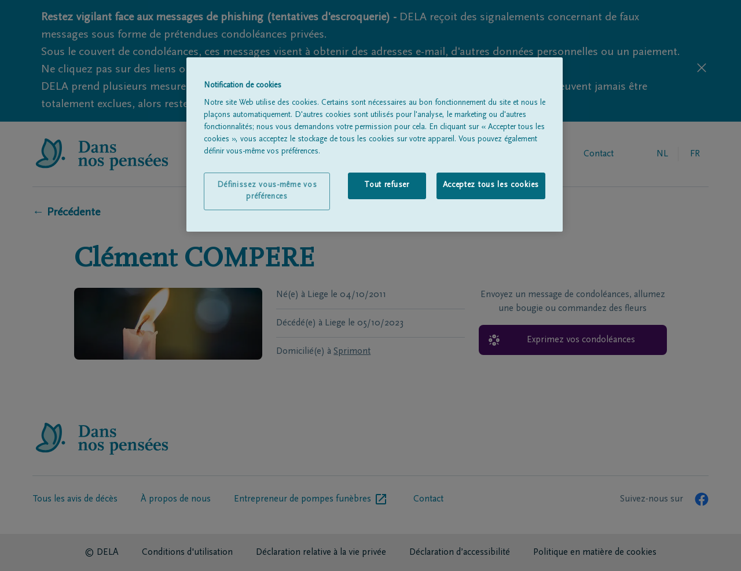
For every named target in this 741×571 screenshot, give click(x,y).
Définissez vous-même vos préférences (267, 191)
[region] (374, 144)
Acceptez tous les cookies (491, 185)
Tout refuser (386, 185)
